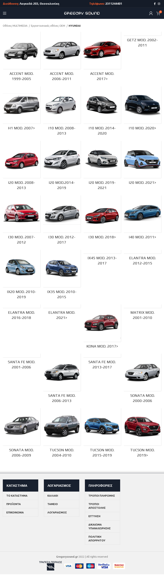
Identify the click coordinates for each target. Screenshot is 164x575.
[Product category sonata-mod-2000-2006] (142, 380)
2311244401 (114, 3)
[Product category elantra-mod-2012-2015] (142, 259)
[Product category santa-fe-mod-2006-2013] (61, 380)
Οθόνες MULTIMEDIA (15, 25)
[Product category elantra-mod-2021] (61, 314)
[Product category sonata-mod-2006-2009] (21, 434)
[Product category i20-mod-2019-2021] (102, 166)
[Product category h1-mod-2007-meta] (21, 109)
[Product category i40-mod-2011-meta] (142, 218)
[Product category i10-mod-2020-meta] (142, 109)
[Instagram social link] (159, 3)
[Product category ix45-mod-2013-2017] (102, 259)
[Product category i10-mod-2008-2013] (61, 111)
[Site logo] (82, 13)
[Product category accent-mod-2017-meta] (102, 57)
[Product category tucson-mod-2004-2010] (61, 434)
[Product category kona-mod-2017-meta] (102, 328)
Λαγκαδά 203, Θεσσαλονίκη (39, 3)
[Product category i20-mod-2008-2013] (21, 166)
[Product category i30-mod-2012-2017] (61, 221)
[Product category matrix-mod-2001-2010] (142, 314)
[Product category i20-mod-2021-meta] (142, 164)
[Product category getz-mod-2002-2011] (142, 40)
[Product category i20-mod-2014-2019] (61, 166)
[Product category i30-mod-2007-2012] (21, 221)
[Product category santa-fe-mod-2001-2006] (21, 364)
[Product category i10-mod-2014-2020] (102, 111)
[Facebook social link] (155, 3)
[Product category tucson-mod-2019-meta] (142, 434)
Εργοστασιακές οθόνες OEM (48, 25)
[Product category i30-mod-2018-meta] (102, 218)
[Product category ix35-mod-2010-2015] (61, 275)
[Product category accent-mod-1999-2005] (21, 57)
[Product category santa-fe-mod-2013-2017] (102, 364)
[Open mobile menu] (4, 13)
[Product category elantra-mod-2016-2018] (21, 314)
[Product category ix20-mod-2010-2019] (21, 275)
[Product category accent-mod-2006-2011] (61, 57)
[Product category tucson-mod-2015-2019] (102, 434)
